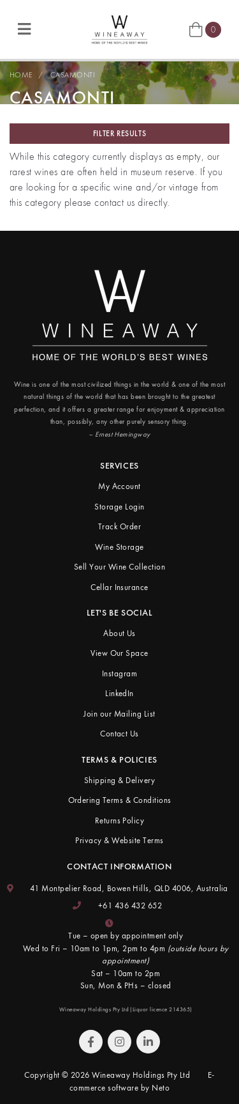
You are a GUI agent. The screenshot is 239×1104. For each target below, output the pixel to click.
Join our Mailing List (119, 713)
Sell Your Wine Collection (119, 566)
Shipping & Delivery (119, 780)
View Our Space (119, 653)
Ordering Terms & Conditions (119, 800)
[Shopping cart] (205, 29)
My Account (119, 486)
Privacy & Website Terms (119, 840)
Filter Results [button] (119, 133)
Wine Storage (119, 546)
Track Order (119, 526)
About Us (119, 633)
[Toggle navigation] (24, 29)
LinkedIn (119, 693)
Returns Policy (120, 820)
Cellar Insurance (119, 587)
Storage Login (119, 506)
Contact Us (119, 733)
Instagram (119, 673)
